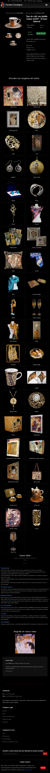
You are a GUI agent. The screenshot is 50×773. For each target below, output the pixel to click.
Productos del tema (35, 13)
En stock (5, 711)
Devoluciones (6, 736)
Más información (9, 671)
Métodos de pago (7, 719)
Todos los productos (15, 13)
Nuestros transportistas (8, 716)
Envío (4, 713)
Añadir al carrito (41, 33)
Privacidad (5, 722)
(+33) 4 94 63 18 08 (16, 1)
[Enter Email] (23, 753)
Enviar (45, 753)
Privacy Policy (28, 769)
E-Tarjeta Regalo (7, 739)
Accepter (43, 767)
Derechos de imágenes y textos (10, 741)
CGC (4, 733)
